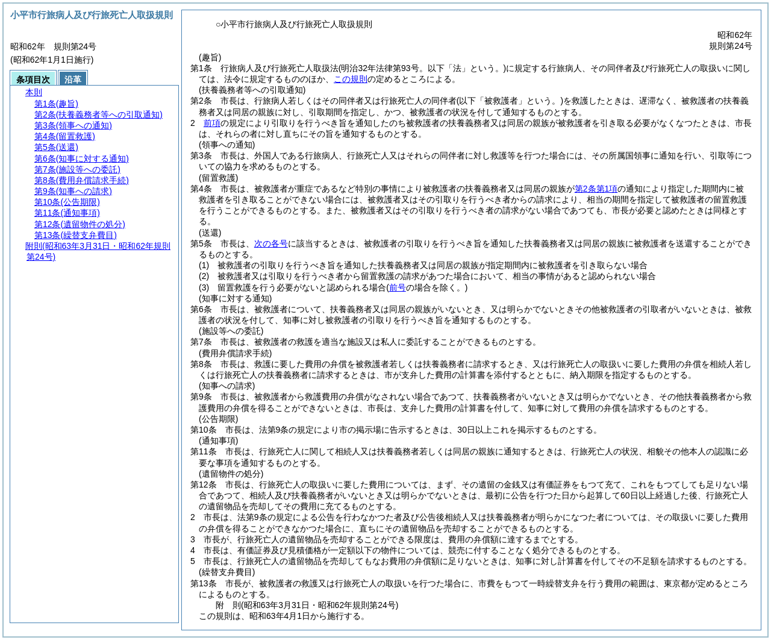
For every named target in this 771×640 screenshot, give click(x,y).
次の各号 (271, 243)
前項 (212, 123)
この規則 (350, 79)
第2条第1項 (596, 188)
